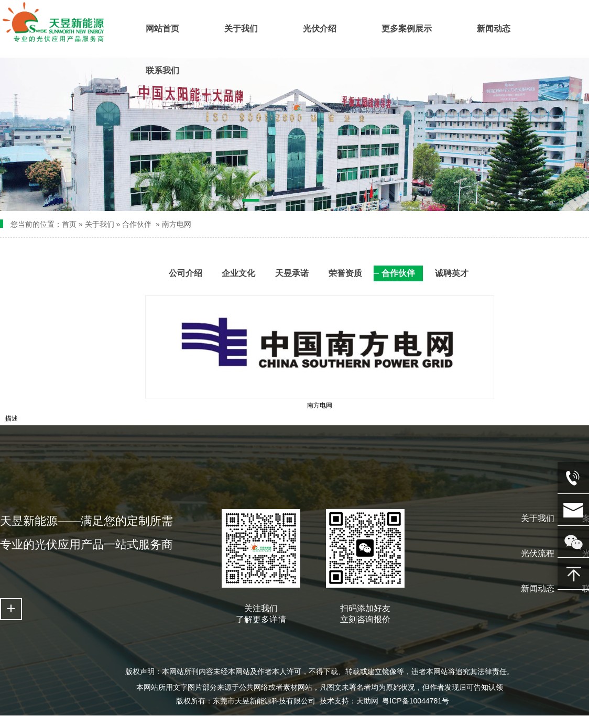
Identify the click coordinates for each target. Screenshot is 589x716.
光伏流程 (537, 553)
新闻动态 (537, 588)
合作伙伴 (136, 224)
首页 (69, 224)
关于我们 (99, 224)
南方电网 (176, 224)
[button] (251, 202)
